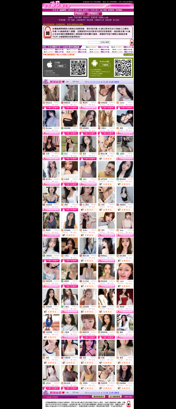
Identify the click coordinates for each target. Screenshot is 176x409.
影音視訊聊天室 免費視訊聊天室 (67, 397)
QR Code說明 (128, 55)
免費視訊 (57, 102)
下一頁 (105, 82)
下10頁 (111, 82)
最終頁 (116, 82)
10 (101, 82)
